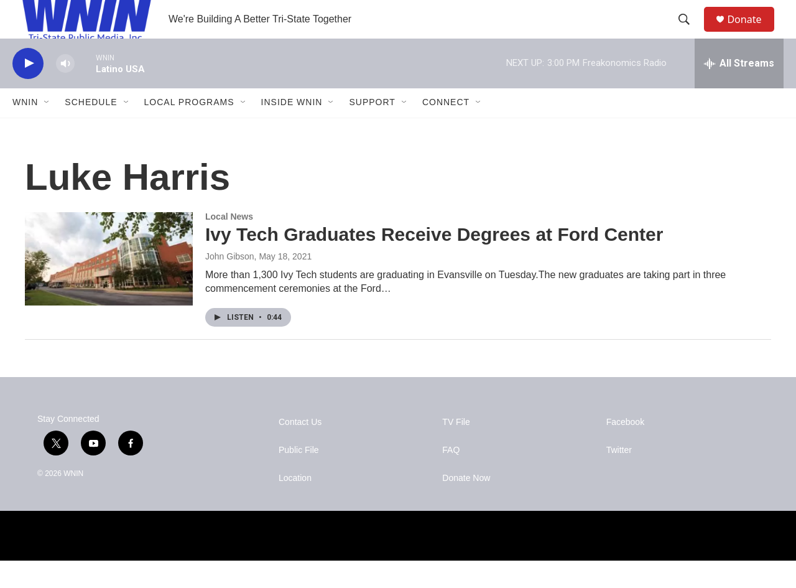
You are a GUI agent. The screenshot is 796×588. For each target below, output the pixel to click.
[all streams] (739, 90)
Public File (299, 477)
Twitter (619, 477)
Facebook (625, 449)
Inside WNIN (292, 129)
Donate (752, 32)
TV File (456, 449)
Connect (446, 129)
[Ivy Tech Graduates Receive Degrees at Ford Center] (109, 285)
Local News (229, 243)
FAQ (451, 477)
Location (295, 505)
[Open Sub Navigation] (47, 129)
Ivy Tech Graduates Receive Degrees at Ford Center (434, 261)
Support (372, 129)
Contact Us (300, 449)
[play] (28, 90)
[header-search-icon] (689, 33)
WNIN (25, 129)
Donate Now (466, 505)
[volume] (65, 91)
